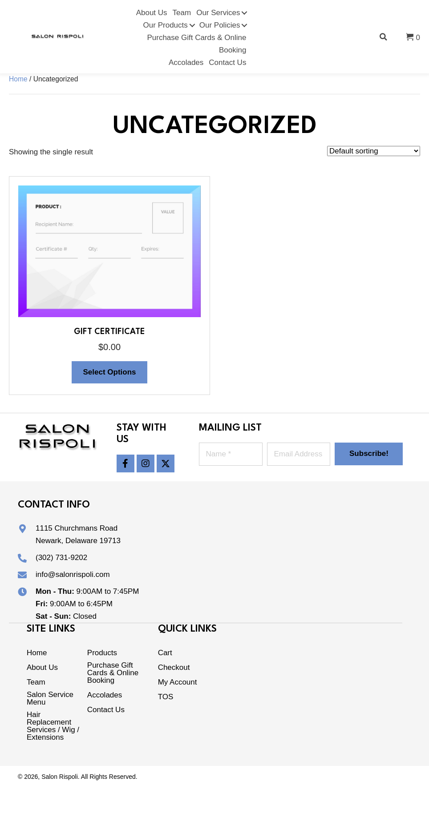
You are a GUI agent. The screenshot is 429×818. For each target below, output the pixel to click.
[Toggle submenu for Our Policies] (244, 25)
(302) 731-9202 (61, 557)
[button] (125, 463)
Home (18, 79)
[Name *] (231, 454)
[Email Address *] (299, 454)
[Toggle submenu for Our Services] (244, 13)
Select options (109, 372)
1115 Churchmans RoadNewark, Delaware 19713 (78, 534)
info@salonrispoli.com (73, 574)
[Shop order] (373, 151)
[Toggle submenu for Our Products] (192, 25)
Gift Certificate (109, 332)
